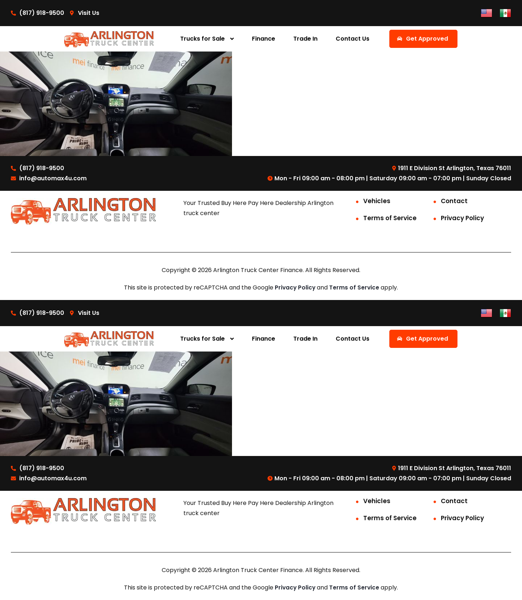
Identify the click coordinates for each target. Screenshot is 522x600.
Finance (263, 38)
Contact (454, 201)
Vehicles (376, 201)
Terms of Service (390, 218)
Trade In (305, 38)
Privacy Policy (462, 218)
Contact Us (352, 38)
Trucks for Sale (202, 38)
